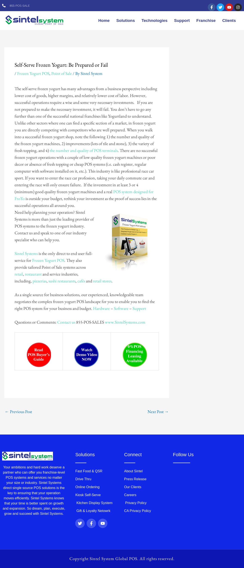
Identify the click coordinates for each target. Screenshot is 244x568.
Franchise (206, 20)
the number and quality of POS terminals (84, 150)
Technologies (154, 20)
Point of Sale (61, 73)
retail (19, 274)
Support (182, 20)
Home (104, 20)
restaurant (33, 274)
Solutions (125, 20)
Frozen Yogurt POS (33, 73)
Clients (229, 20)
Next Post (158, 411)
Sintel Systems (26, 253)
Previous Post (18, 411)
